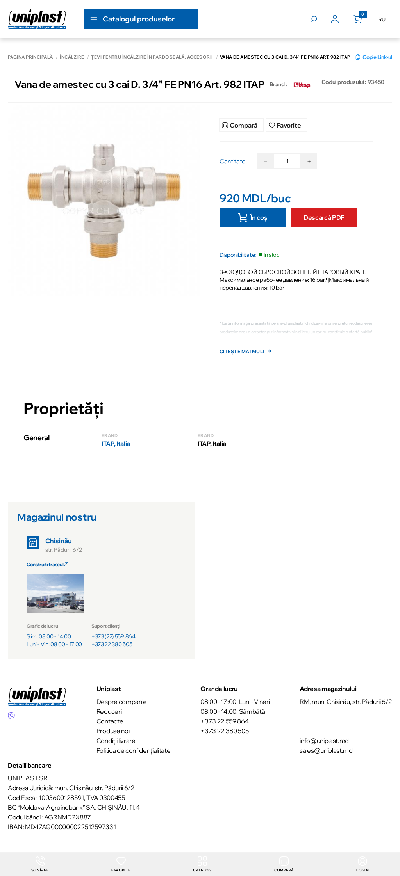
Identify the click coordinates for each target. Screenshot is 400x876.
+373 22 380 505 (111, 645)
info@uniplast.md (324, 741)
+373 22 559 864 (224, 721)
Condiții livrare (116, 741)
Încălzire (72, 57)
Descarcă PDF (324, 214)
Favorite (120, 864)
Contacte (109, 721)
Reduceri (108, 711)
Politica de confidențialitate (133, 750)
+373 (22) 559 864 (113, 637)
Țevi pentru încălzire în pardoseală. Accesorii (151, 57)
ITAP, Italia (116, 445)
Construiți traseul (47, 566)
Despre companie (121, 701)
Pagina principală (30, 57)
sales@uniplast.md (326, 750)
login (363, 864)
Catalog (201, 864)
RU (382, 19)
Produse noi (112, 731)
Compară (284, 864)
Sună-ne (40, 864)
